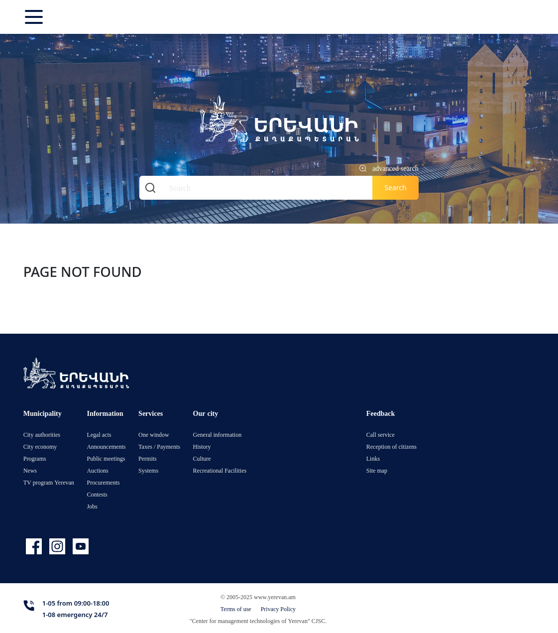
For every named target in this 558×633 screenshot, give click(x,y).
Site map (376, 470)
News (30, 470)
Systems (148, 470)
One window (153, 434)
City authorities (41, 434)
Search (395, 187)
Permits (147, 458)
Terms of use (236, 609)
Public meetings (106, 458)
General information (217, 434)
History (202, 446)
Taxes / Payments (159, 446)
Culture (202, 458)
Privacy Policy (278, 609)
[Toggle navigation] (35, 17)
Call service (380, 434)
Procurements (103, 482)
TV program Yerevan (48, 482)
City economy (40, 446)
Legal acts (99, 434)
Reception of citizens (391, 446)
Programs (34, 458)
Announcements (106, 446)
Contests (97, 494)
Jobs (92, 506)
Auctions (97, 470)
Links (373, 458)
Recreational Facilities (220, 470)
